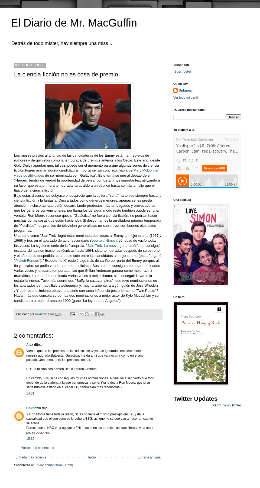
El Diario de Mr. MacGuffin (74, 23)
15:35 (30, 439)
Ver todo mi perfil (185, 97)
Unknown (33, 408)
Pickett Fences (27, 260)
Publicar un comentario (37, 448)
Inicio (92, 457)
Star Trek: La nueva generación (112, 246)
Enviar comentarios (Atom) (54, 465)
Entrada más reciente (30, 457)
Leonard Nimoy (103, 240)
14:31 (30, 393)
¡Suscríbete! (182, 71)
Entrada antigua (149, 457)
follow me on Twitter (226, 405)
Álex (29, 345)
